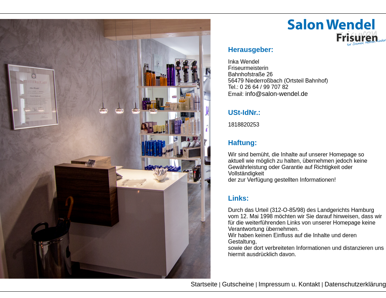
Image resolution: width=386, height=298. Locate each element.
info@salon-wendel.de (276, 93)
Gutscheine (238, 284)
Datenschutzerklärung (355, 284)
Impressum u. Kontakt (289, 284)
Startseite (204, 284)
